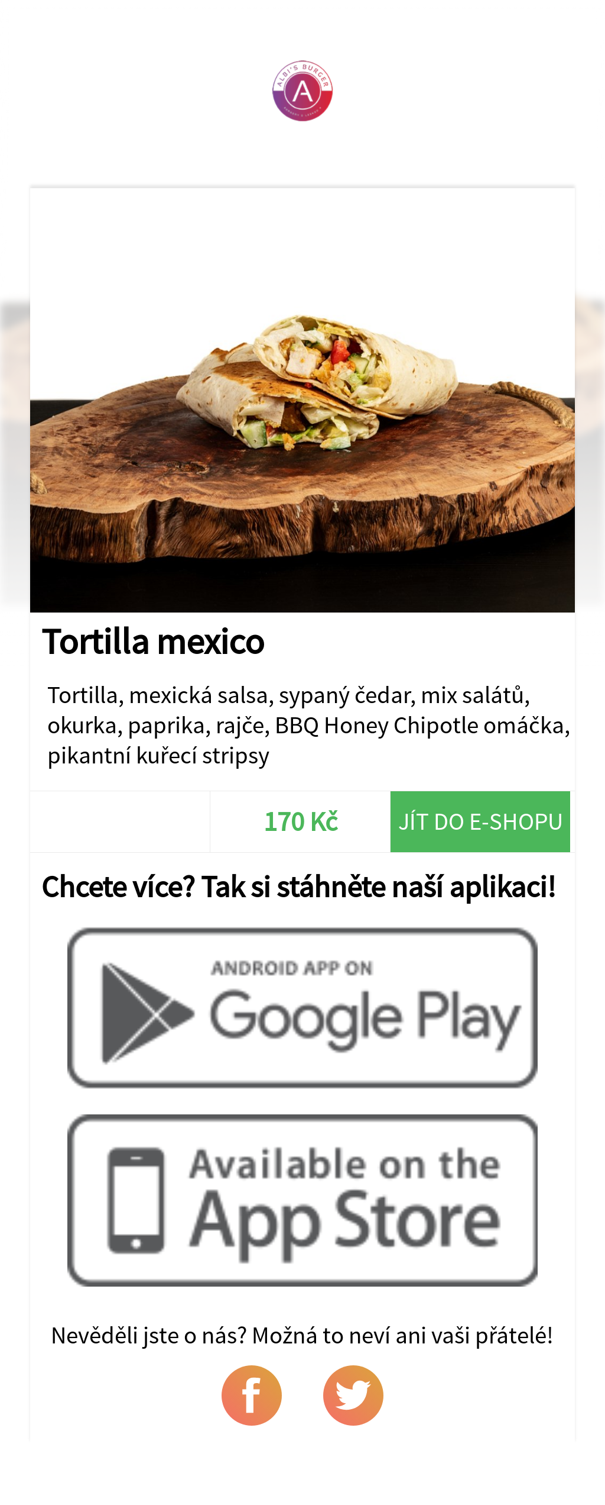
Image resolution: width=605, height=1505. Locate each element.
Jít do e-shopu (480, 821)
